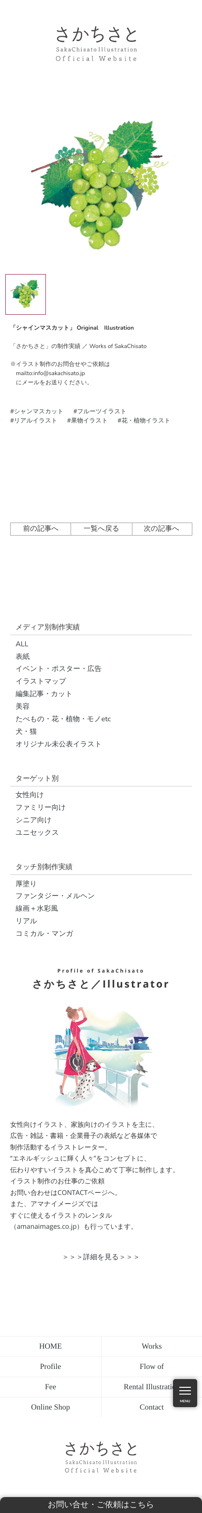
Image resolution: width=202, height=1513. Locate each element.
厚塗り (26, 884)
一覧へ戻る (101, 529)
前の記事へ (41, 529)
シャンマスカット (39, 411)
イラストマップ (40, 681)
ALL (22, 644)
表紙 (22, 657)
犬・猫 (26, 732)
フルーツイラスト (102, 411)
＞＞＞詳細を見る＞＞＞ (101, 1257)
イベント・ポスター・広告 (58, 669)
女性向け (29, 795)
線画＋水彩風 (36, 909)
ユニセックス (37, 833)
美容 (22, 707)
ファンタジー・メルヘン (55, 896)
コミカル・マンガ (44, 934)
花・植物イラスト (145, 420)
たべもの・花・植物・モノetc (63, 719)
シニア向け (33, 820)
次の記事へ (161, 529)
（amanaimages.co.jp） (46, 1226)
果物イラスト (89, 420)
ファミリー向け (40, 808)
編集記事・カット (43, 694)
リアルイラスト (36, 420)
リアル (26, 921)
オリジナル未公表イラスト (58, 744)
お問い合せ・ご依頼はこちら (101, 1504)
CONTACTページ (83, 1192)
